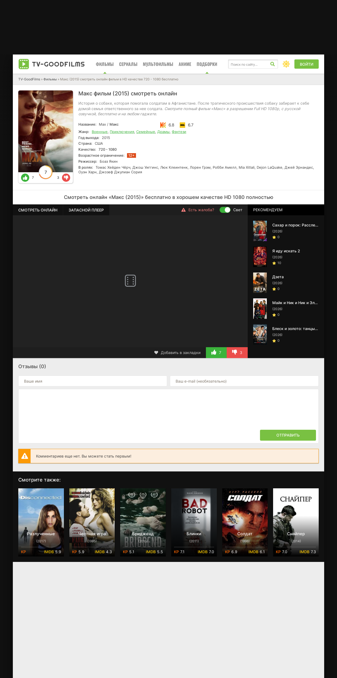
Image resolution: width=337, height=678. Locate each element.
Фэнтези (179, 131)
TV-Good (58, 64)
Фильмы (105, 64)
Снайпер (296, 533)
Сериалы (128, 64)
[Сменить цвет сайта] (286, 64)
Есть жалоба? (197, 210)
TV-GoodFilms (29, 79)
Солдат (244, 533)
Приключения (122, 131)
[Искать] (272, 64)
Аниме (185, 64)
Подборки (207, 64)
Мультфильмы (158, 64)
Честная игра (92, 533)
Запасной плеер (86, 210)
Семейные (145, 131)
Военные (100, 131)
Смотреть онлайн (37, 210)
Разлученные (41, 533)
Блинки (194, 533)
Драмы (163, 131)
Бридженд (143, 533)
